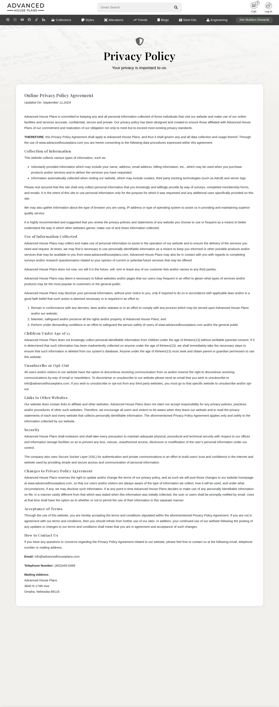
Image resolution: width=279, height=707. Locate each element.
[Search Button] (176, 7)
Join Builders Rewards (254, 19)
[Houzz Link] (43, 20)
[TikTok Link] (36, 20)
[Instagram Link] (15, 20)
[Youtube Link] (22, 20)
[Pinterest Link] (7, 20)
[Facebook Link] (29, 20)
